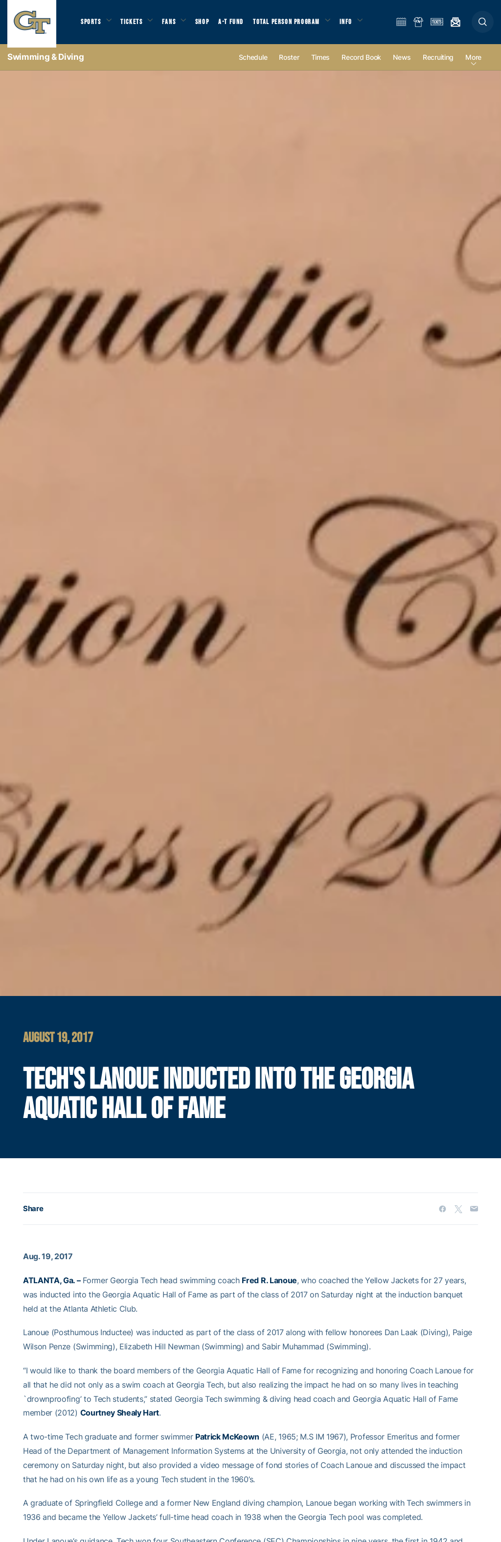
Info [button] (358, 24)
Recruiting (438, 64)
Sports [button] (92, 24)
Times (320, 64)
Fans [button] (175, 24)
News (402, 64)
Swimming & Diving (45, 64)
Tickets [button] (135, 24)
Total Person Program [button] (296, 24)
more (473, 64)
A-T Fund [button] (240, 24)
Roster (289, 64)
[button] (483, 25)
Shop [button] (210, 24)
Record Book (361, 64)
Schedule (253, 64)
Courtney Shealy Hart (119, 1420)
